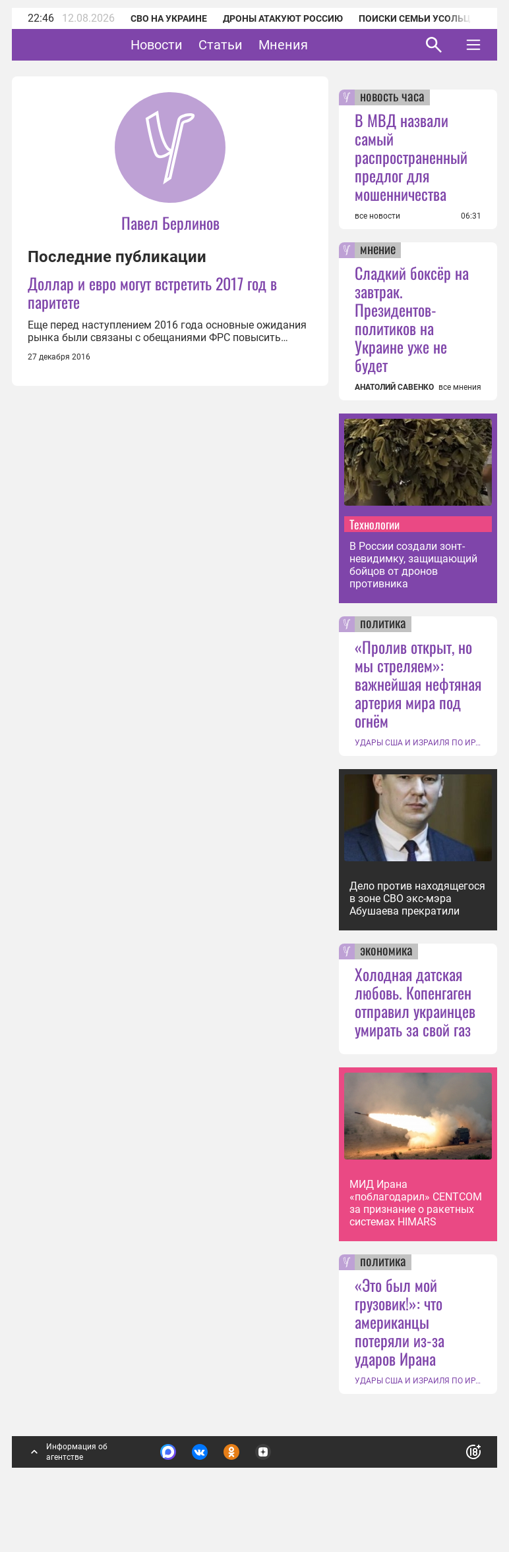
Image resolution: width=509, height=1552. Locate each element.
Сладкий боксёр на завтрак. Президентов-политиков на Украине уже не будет (412, 318)
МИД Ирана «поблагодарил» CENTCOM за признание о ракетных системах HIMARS (415, 1203)
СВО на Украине (169, 18)
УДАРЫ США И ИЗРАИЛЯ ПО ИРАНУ (418, 742)
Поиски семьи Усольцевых (427, 18)
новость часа (392, 97)
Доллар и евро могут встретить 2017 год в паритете (152, 292)
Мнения (324, 45)
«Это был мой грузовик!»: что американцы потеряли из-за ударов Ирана (399, 1321)
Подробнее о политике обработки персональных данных (272, 1455)
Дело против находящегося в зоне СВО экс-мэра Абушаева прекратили (417, 898)
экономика (386, 951)
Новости (197, 45)
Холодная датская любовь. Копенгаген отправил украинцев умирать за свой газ (415, 1001)
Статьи (261, 45)
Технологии (374, 524)
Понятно (444, 1449)
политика (383, 624)
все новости (377, 216)
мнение (378, 250)
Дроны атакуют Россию (283, 18)
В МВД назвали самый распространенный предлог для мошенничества (411, 157)
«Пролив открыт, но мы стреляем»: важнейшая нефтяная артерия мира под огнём (418, 683)
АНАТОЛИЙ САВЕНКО (394, 387)
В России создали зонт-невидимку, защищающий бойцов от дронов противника (413, 565)
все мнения (459, 387)
